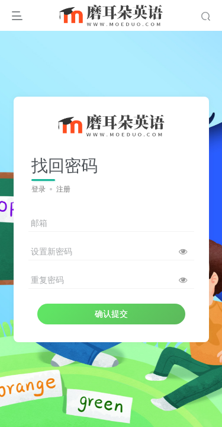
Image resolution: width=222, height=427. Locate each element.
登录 (38, 189)
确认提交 (111, 313)
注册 (63, 189)
